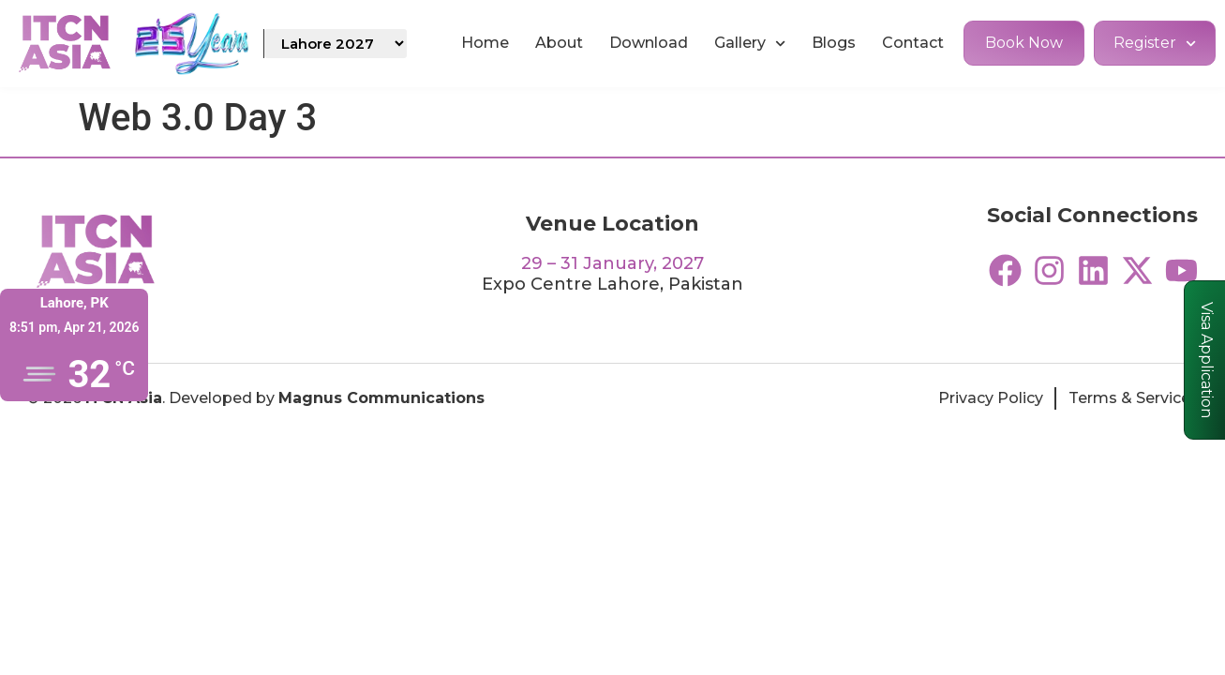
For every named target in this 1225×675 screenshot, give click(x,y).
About (559, 43)
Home (485, 43)
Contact (913, 43)
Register (1154, 43)
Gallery (749, 43)
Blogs (834, 43)
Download (648, 43)
